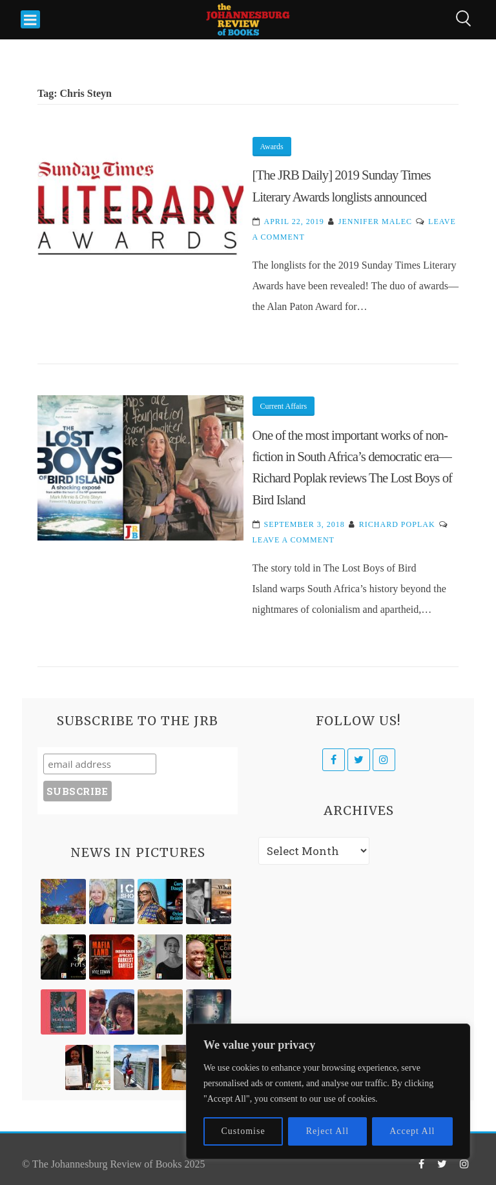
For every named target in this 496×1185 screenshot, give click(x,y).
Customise (243, 1131)
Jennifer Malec (375, 221)
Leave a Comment (294, 539)
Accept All (412, 1131)
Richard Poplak (397, 524)
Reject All (327, 1131)
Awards (272, 146)
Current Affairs (283, 406)
